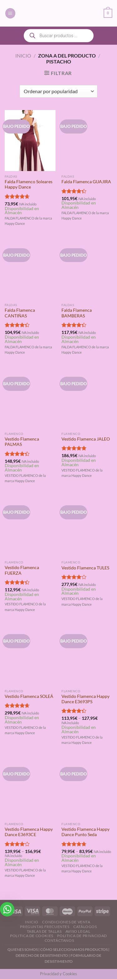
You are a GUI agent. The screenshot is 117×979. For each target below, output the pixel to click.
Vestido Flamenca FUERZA (22, 570)
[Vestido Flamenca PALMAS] (30, 397)
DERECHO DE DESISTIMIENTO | (43, 955)
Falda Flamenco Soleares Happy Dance (28, 184)
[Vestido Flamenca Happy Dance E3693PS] (86, 655)
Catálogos (85, 926)
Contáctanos (59, 940)
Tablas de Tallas (44, 931)
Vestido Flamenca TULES (85, 567)
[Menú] (10, 13)
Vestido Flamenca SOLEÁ (29, 696)
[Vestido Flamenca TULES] (86, 526)
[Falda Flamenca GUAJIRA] (86, 140)
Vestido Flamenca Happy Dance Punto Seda (85, 832)
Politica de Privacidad (82, 935)
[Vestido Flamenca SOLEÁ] (30, 655)
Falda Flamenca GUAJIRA (86, 181)
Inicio (23, 55)
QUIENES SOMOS (22, 949)
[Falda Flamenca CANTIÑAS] (30, 269)
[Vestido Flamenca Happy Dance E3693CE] (30, 788)
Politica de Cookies (31, 935)
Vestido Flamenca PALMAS (22, 442)
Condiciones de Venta (66, 922)
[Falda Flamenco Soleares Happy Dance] (30, 140)
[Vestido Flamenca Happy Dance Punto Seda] (86, 788)
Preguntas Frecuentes (44, 926)
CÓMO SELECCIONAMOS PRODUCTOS (74, 949)
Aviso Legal (78, 931)
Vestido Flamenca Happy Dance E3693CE (29, 832)
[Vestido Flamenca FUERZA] (30, 526)
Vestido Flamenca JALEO (85, 439)
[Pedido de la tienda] (58, 91)
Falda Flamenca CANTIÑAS (20, 313)
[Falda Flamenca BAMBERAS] (86, 269)
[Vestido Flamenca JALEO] (86, 397)
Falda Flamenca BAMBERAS (76, 313)
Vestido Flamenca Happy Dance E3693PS (85, 699)
